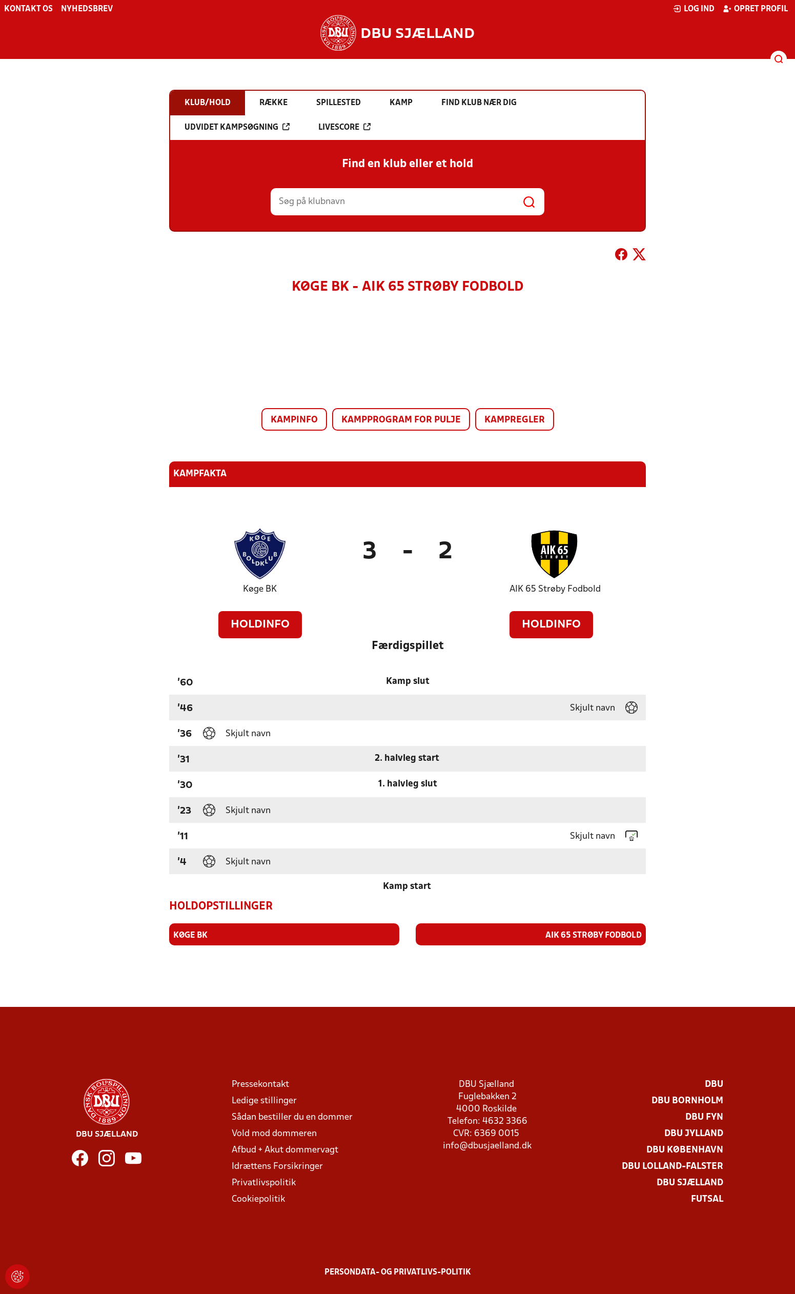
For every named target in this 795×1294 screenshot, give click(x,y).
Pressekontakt (260, 1084)
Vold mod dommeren (274, 1133)
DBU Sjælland (690, 1182)
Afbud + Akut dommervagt (285, 1149)
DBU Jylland (693, 1133)
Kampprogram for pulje (401, 420)
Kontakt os (28, 9)
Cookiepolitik (258, 1199)
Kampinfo (294, 420)
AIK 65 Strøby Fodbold (555, 589)
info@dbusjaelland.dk (487, 1145)
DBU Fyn (704, 1117)
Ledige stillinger (264, 1100)
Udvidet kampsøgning (237, 127)
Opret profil (755, 8)
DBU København (684, 1149)
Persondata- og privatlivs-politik (397, 1272)
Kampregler (514, 420)
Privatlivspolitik (264, 1182)
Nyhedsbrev (87, 9)
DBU (714, 1084)
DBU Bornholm (687, 1100)
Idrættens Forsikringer (277, 1166)
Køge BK (260, 589)
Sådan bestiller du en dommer (292, 1117)
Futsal (707, 1199)
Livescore (344, 127)
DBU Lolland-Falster (672, 1166)
